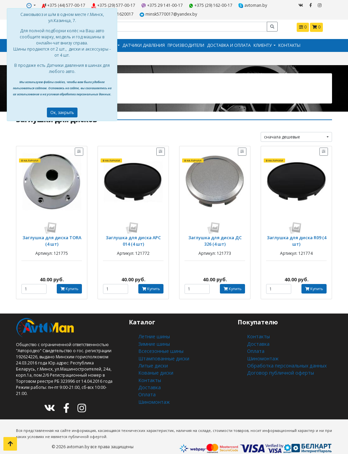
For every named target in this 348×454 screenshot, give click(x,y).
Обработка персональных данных (282, 354)
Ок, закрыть (62, 112)
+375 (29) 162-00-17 (184, 4)
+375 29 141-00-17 (142, 4)
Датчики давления (143, 42)
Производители (186, 42)
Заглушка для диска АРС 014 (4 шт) (133, 236)
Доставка (147, 373)
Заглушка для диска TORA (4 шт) (51, 236)
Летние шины (152, 330)
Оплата (145, 379)
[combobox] (296, 133)
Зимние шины (153, 336)
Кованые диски (153, 360)
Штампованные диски (160, 348)
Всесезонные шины (158, 342)
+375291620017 (255, 4)
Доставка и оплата (229, 42)
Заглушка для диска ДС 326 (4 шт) (215, 236)
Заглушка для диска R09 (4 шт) (296, 233)
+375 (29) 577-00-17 (99, 4)
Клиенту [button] (263, 42)
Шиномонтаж (152, 385)
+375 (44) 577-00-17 (55, 4)
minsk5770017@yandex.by (147, 12)
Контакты (289, 42)
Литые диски (151, 354)
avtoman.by (221, 4)
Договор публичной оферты (276, 360)
